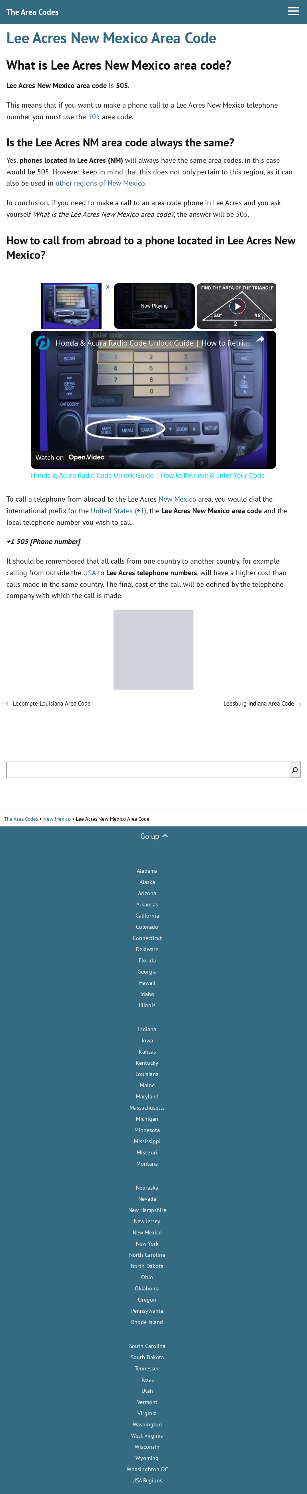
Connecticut (147, 938)
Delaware (147, 949)
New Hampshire (147, 1210)
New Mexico (177, 499)
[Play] (237, 306)
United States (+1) (118, 510)
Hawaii (147, 982)
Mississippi (147, 1141)
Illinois (147, 1005)
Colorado (147, 926)
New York (147, 1243)
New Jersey (147, 1221)
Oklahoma (147, 1288)
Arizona (147, 893)
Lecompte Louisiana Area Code (52, 703)
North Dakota (147, 1266)
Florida (147, 960)
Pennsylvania (147, 1310)
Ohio (147, 1277)
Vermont (147, 1402)
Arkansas (147, 904)
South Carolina (147, 1346)
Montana (147, 1163)
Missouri (147, 1152)
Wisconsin (147, 1446)
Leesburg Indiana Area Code (258, 703)
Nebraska (147, 1187)
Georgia (147, 971)
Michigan (147, 1118)
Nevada (147, 1198)
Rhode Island (147, 1322)
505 (94, 116)
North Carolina (147, 1254)
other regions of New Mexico (100, 183)
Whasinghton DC (147, 1469)
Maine (147, 1085)
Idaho (147, 994)
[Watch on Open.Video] (70, 456)
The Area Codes (32, 12)
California (147, 915)
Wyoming (147, 1458)
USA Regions (147, 1480)
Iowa (147, 1040)
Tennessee (147, 1368)
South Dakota (147, 1357)
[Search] (295, 770)
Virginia (147, 1413)
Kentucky (147, 1062)
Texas (147, 1379)
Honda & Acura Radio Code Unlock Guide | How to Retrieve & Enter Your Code (152, 343)
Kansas (147, 1051)
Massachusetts (147, 1107)
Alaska (147, 882)
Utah (147, 1390)
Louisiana (147, 1074)
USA (89, 572)
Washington (147, 1424)
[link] (44, 344)
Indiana (147, 1029)
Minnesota (147, 1130)
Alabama (147, 870)
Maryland (147, 1096)
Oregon (147, 1299)
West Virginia (147, 1435)
